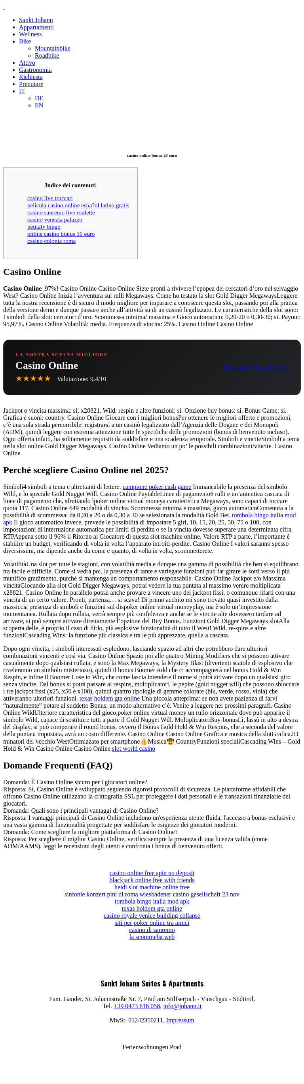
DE (39, 98)
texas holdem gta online (110, 698)
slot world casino (133, 748)
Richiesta (31, 76)
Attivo (27, 62)
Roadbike (47, 55)
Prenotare (31, 84)
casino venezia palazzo (54, 219)
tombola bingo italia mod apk (152, 901)
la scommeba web (152, 937)
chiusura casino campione (256, 367)
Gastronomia (35, 69)
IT (22, 91)
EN (39, 105)
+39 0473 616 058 (137, 1006)
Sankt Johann (36, 20)
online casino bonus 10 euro (61, 233)
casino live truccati (50, 198)
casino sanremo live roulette (61, 212)
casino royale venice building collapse (152, 915)
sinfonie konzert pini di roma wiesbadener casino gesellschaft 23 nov (152, 894)
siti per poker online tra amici (152, 922)
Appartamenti (36, 27)
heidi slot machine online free (152, 887)
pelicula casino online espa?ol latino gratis (78, 205)
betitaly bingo (44, 226)
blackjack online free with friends (151, 880)
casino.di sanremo (152, 929)
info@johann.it (182, 1006)
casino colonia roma (51, 240)
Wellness (30, 34)
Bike (25, 41)
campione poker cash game (157, 486)
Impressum (180, 1020)
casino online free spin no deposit (152, 873)
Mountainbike (52, 48)
